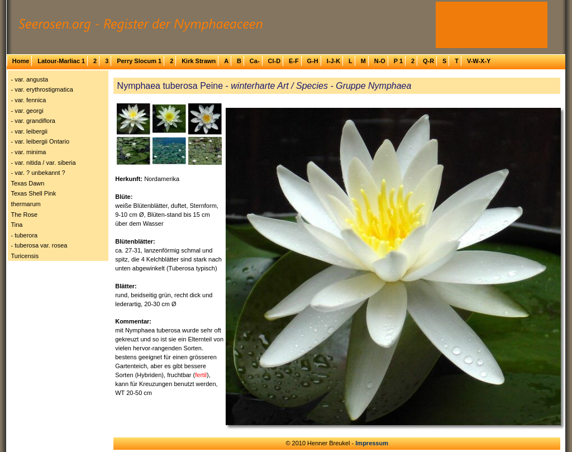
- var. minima (28, 152)
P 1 (398, 61)
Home (21, 61)
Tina (17, 224)
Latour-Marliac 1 (61, 61)
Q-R (428, 61)
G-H (312, 61)
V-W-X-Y (479, 61)
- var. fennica (28, 100)
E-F (294, 61)
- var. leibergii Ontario (40, 141)
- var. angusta (30, 79)
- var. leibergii (29, 131)
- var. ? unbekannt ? (38, 172)
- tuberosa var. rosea (39, 245)
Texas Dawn (28, 183)
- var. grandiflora (33, 120)
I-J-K (333, 61)
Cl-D (274, 61)
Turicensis (25, 256)
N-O (379, 61)
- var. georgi (27, 110)
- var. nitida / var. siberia (43, 162)
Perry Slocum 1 (139, 61)
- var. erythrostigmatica (42, 89)
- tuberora (24, 235)
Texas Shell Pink (33, 193)
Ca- (255, 61)
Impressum (371, 443)
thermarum (26, 204)
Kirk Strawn (199, 61)
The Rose (24, 214)
